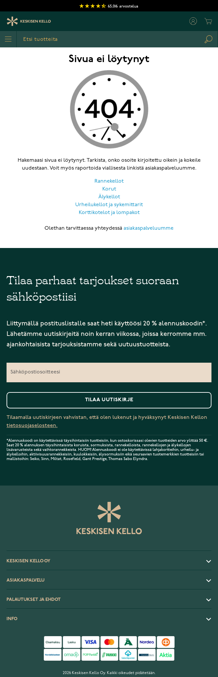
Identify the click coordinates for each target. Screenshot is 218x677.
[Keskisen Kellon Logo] (29, 21)
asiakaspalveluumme (149, 228)
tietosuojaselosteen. (32, 425)
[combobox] (117, 39)
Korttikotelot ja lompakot (109, 212)
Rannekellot (109, 181)
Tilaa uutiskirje (109, 400)
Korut (109, 189)
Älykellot (109, 197)
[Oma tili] (193, 21)
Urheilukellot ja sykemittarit (109, 204)
